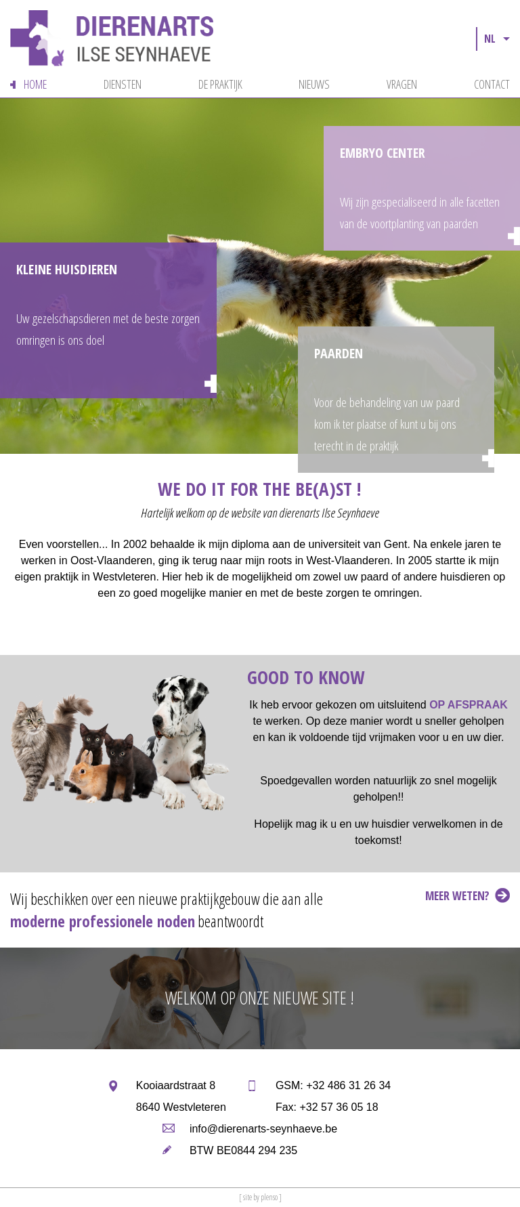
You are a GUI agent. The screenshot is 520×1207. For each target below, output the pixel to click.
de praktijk (220, 85)
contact (492, 85)
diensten (123, 85)
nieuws (314, 85)
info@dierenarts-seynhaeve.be (263, 1129)
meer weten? (457, 895)
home (35, 85)
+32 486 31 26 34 (348, 1085)
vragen (402, 85)
